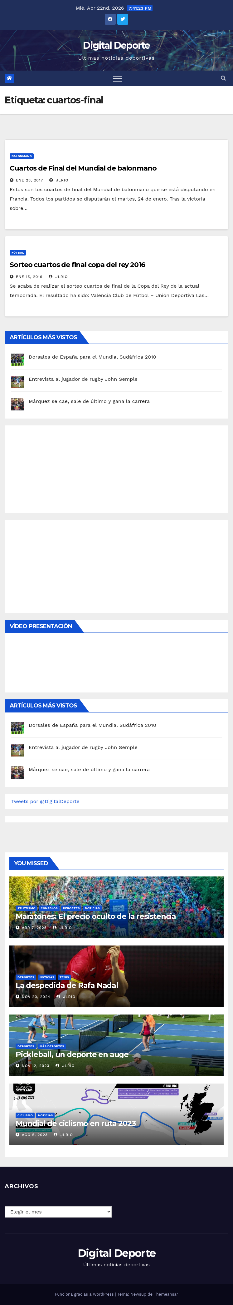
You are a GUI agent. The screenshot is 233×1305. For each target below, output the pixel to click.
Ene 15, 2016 (29, 277)
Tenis (64, 977)
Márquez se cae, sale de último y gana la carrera (89, 401)
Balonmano (22, 156)
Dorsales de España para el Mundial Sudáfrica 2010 (92, 357)
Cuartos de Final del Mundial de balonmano (83, 168)
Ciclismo (25, 1115)
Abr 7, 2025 (34, 927)
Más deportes (52, 1046)
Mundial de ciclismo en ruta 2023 (76, 1123)
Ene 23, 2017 (29, 180)
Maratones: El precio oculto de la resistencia (96, 916)
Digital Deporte (116, 45)
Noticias (92, 908)
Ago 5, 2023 (35, 1135)
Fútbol (18, 252)
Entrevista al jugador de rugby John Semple (83, 379)
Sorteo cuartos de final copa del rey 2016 (77, 265)
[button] (223, 78)
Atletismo (26, 908)
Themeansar (166, 1294)
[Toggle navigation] (117, 78)
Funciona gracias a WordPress (85, 1294)
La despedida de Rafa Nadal (67, 985)
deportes (71, 908)
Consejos (49, 908)
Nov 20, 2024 (36, 997)
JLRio (58, 180)
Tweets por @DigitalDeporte (45, 801)
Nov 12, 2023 (36, 1066)
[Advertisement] (58, 468)
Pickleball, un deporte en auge (72, 1054)
